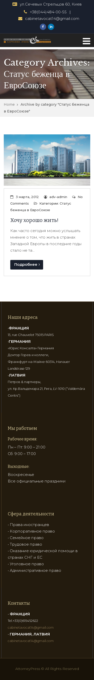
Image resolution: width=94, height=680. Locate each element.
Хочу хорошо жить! (34, 220)
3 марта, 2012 (27, 197)
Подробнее (27, 264)
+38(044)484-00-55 (48, 12)
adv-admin (58, 197)
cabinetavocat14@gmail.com (52, 18)
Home (9, 104)
